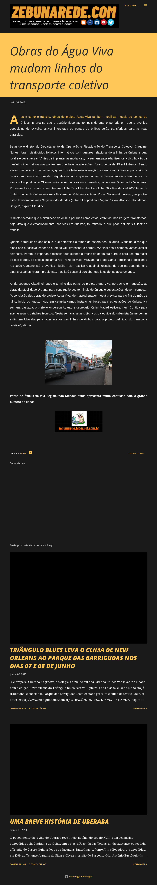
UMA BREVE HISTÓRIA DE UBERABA (59, 821)
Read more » (140, 708)
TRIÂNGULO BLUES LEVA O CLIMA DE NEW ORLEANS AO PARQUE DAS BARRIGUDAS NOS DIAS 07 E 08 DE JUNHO (73, 658)
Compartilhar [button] (136, 453)
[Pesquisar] (131, 5)
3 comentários (37, 708)
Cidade (22, 453)
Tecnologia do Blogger (78, 876)
